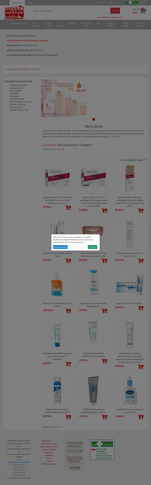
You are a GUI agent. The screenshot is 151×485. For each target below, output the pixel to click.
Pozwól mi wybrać (60, 247)
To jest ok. (92, 247)
